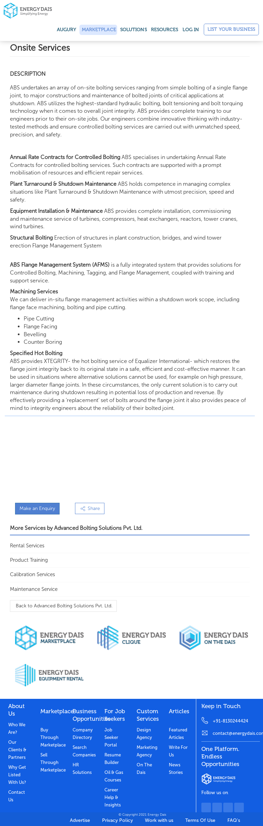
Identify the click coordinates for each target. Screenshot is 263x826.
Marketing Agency (147, 751)
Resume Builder (112, 758)
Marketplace (98, 30)
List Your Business (231, 29)
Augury (66, 30)
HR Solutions (82, 768)
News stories (176, 768)
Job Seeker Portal (111, 737)
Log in (191, 30)
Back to (63, 606)
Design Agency (144, 733)
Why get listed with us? (17, 775)
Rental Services (27, 546)
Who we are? (16, 728)
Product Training (29, 560)
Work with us (159, 820)
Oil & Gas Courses (113, 776)
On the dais (144, 768)
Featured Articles (178, 733)
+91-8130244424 (230, 721)
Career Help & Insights (112, 797)
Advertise (80, 820)
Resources (164, 30)
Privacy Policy (117, 820)
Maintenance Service (34, 589)
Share (89, 508)
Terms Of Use (200, 820)
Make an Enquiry (37, 508)
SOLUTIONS (133, 30)
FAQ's (233, 820)
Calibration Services (32, 574)
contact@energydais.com (236, 733)
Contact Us (16, 796)
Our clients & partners (17, 750)
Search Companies (84, 751)
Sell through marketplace (51, 762)
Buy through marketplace (51, 737)
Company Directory (83, 733)
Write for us (178, 751)
